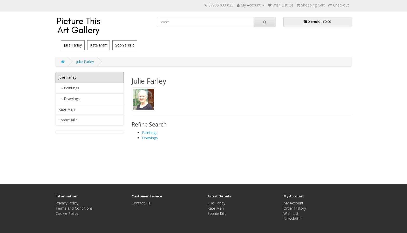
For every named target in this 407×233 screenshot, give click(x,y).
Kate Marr (98, 45)
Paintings (149, 132)
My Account (293, 203)
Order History (294, 208)
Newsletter (292, 218)
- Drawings (69, 98)
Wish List (291, 213)
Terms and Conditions (74, 208)
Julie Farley (73, 45)
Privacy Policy (67, 203)
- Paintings (68, 87)
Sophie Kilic (124, 45)
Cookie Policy (67, 213)
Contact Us (141, 203)
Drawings (150, 137)
